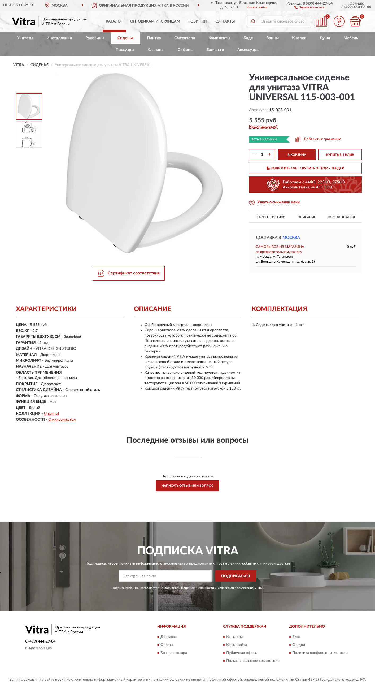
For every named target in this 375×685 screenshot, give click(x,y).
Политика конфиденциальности (320, 653)
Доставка (168, 637)
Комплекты (219, 38)
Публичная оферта (242, 653)
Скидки (298, 645)
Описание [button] (307, 217)
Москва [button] (291, 238)
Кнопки (299, 38)
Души (325, 38)
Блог (296, 637)
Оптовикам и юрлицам (155, 21)
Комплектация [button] (341, 217)
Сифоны (185, 50)
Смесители (184, 38)
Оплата (166, 645)
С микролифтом (62, 419)
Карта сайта (236, 645)
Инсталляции (59, 38)
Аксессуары (248, 50)
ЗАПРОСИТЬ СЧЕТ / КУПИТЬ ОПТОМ (305, 168)
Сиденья (125, 38)
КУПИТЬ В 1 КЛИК (340, 154)
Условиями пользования (235, 587)
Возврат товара (173, 653)
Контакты (224, 21)
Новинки (197, 21)
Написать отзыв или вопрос (187, 485)
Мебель (350, 38)
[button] (309, 7)
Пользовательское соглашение (252, 661)
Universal (51, 414)
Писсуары (125, 50)
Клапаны (155, 50)
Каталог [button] (114, 21)
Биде (248, 38)
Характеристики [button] (270, 217)
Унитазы (25, 38)
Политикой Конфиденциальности (189, 587)
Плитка (154, 38)
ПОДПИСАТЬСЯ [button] (235, 576)
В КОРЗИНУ (296, 154)
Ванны (272, 38)
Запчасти (215, 50)
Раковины (94, 38)
